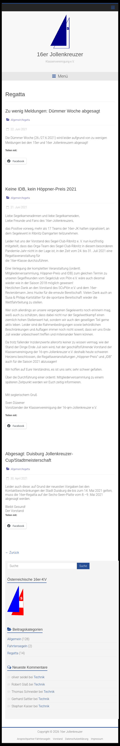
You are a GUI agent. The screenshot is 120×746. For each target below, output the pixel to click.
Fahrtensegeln (17, 646)
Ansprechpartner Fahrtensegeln (33, 739)
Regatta (26, 120)
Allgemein (16, 120)
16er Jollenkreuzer (60, 54)
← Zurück (12, 552)
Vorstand (58, 739)
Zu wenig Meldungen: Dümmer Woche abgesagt (52, 111)
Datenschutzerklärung (76, 739)
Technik (39, 677)
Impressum (97, 739)
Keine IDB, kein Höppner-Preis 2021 (40, 189)
